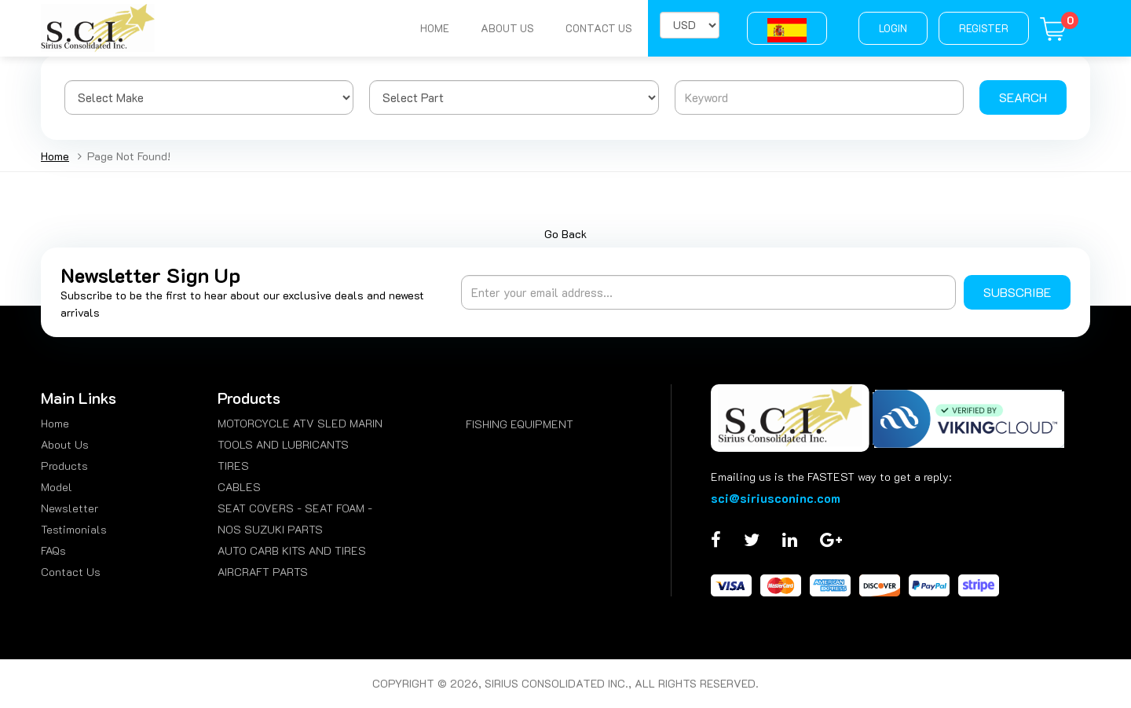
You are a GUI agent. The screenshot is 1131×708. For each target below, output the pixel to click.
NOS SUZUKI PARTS (270, 529)
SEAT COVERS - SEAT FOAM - (295, 508)
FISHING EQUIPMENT (519, 423)
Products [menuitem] (64, 465)
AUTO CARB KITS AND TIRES (292, 550)
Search (1023, 97)
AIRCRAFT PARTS (263, 571)
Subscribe (1017, 292)
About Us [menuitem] (65, 444)
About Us (507, 28)
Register (983, 28)
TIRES (233, 465)
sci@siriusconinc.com (775, 498)
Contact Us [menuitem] (71, 571)
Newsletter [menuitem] (69, 508)
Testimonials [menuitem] (74, 529)
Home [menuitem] (55, 423)
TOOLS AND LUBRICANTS (283, 444)
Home (434, 28)
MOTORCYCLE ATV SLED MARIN (300, 423)
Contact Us (599, 28)
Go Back (565, 233)
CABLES (239, 486)
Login (893, 28)
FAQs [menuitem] (53, 550)
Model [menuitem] (56, 486)
